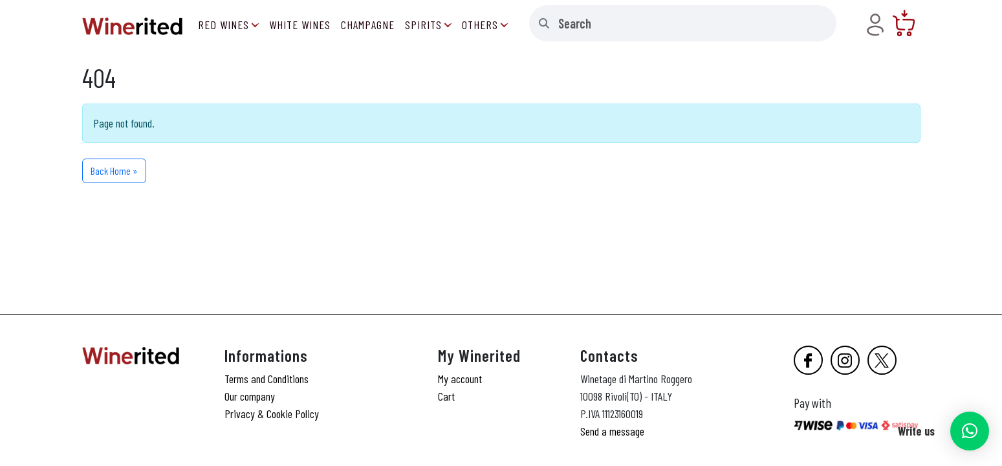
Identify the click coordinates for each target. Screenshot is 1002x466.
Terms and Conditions (266, 379)
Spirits (423, 24)
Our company (249, 396)
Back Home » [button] (114, 170)
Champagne (368, 24)
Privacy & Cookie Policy (271, 413)
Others (480, 24)
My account (460, 379)
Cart (446, 396)
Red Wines (223, 24)
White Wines (300, 24)
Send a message (612, 431)
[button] (969, 431)
